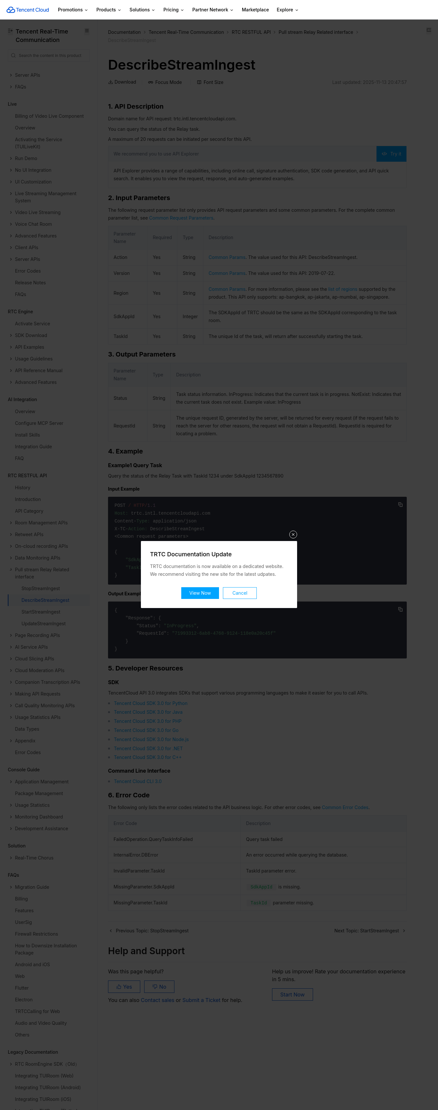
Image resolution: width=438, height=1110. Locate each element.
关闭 (293, 515)
